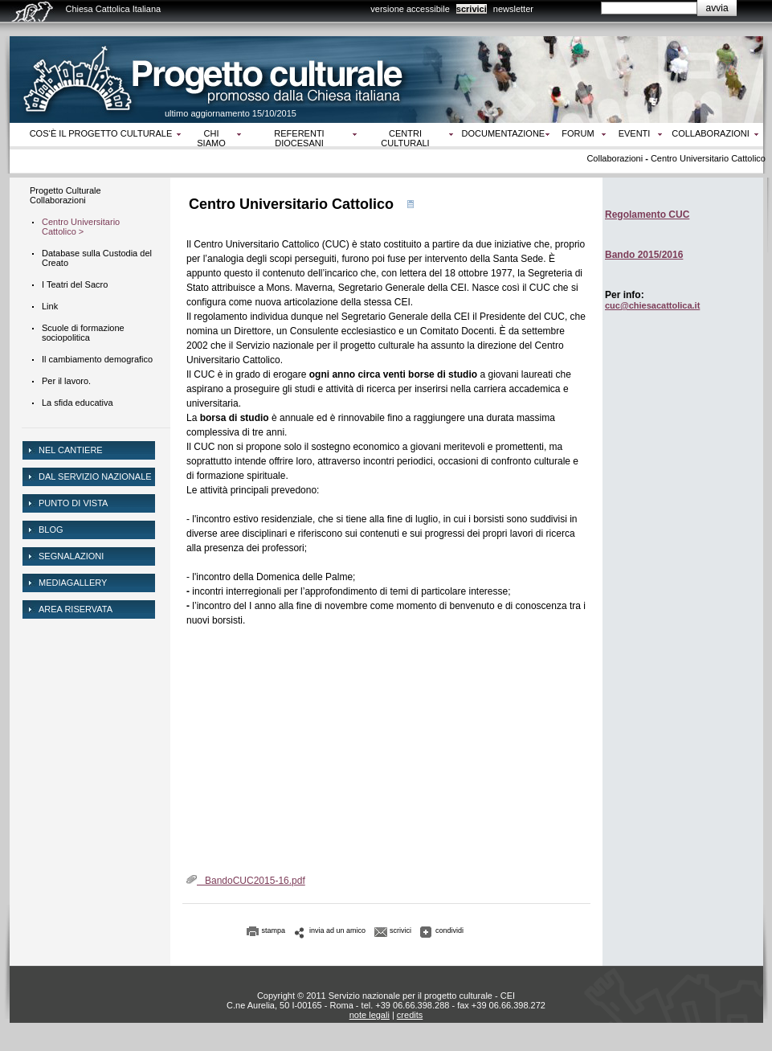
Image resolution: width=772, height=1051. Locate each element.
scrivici (471, 9)
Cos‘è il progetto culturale (101, 133)
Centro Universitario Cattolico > (81, 226)
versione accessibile (409, 9)
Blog (51, 529)
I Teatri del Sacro (75, 284)
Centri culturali (405, 138)
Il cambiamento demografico (97, 359)
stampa (274, 930)
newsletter (513, 9)
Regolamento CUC (647, 214)
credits (410, 1015)
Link (50, 306)
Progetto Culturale (65, 190)
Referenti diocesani (299, 138)
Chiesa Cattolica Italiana (113, 9)
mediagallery (73, 582)
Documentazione (503, 133)
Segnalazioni (71, 556)
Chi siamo (211, 138)
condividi (449, 930)
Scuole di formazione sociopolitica (83, 332)
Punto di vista (73, 503)
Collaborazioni (711, 133)
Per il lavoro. (66, 381)
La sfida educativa (77, 402)
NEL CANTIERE (71, 450)
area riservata (75, 609)
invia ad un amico (337, 930)
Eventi (635, 133)
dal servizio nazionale (95, 476)
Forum (578, 133)
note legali (369, 1015)
